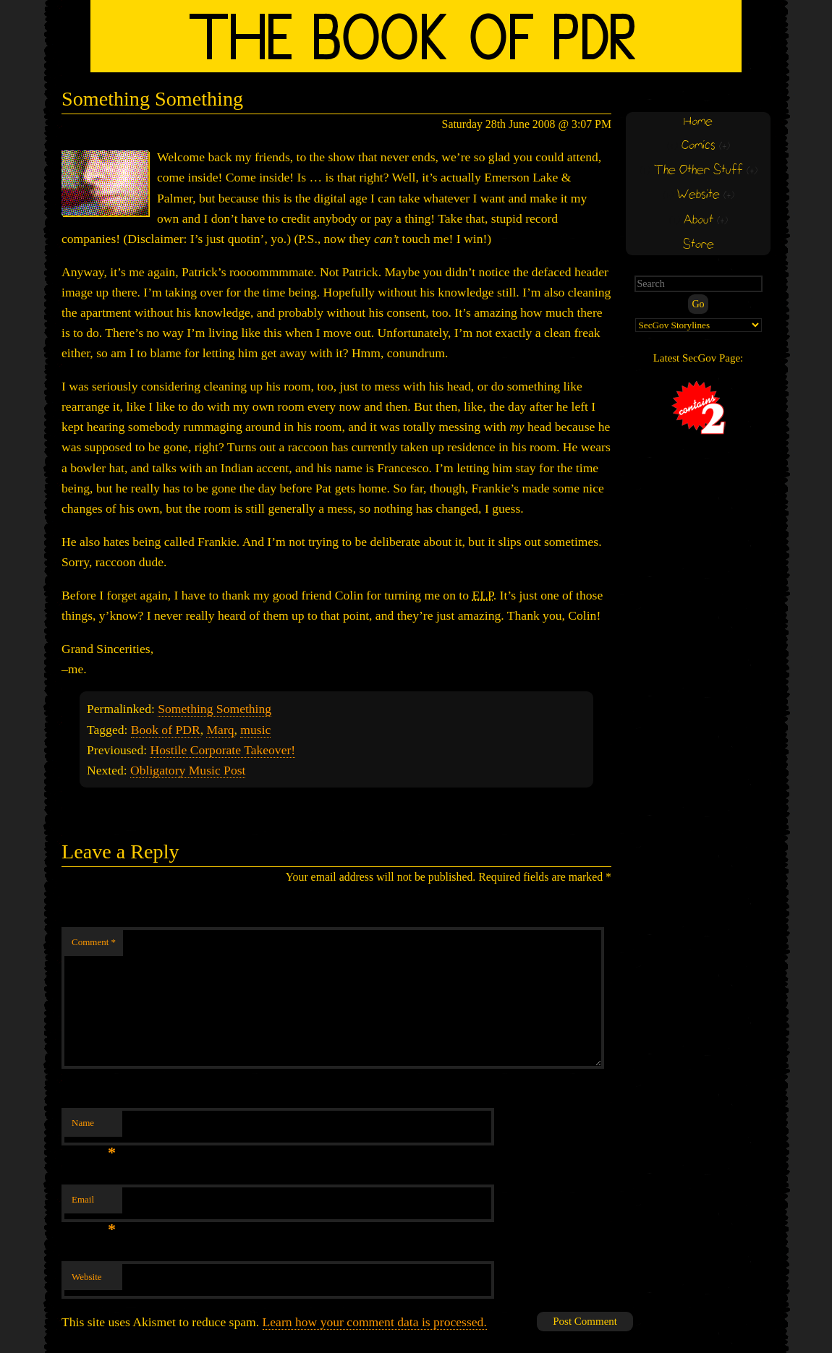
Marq (220, 729)
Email (94, 1203)
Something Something (214, 708)
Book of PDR (165, 729)
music (255, 729)
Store (698, 244)
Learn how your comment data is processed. (375, 1322)
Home (698, 122)
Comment (94, 941)
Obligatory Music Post (187, 770)
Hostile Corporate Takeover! (222, 750)
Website (87, 1276)
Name (94, 1127)
